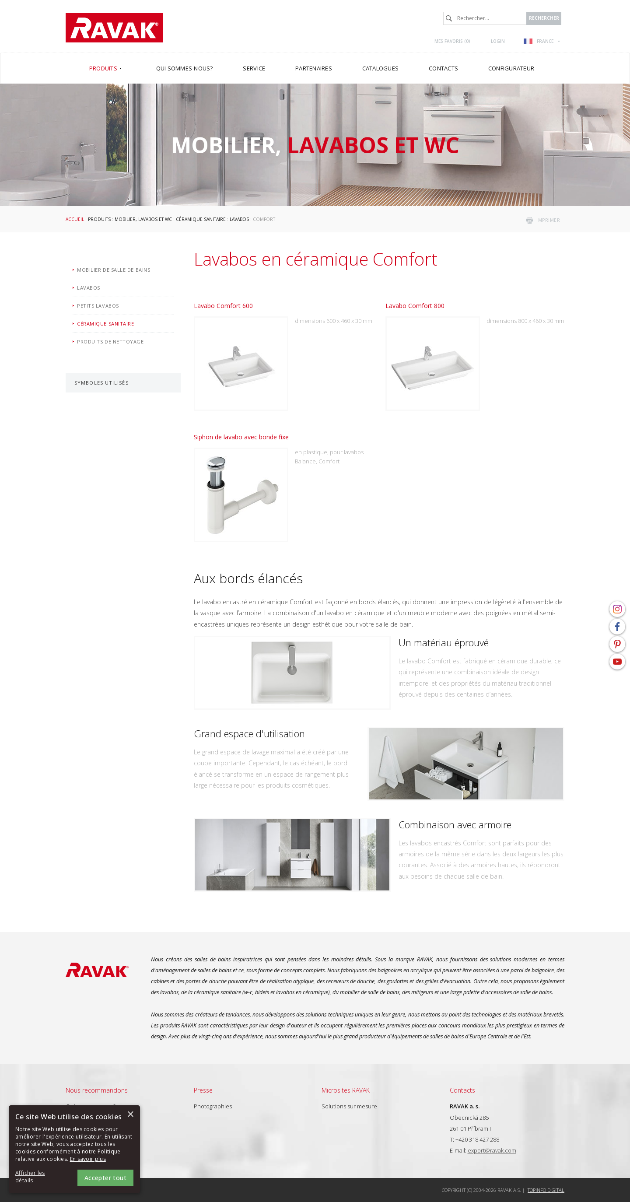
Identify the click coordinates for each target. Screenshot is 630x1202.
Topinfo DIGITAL (546, 1190)
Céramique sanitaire (201, 219)
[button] (39, 1177)
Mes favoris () (452, 41)
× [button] (130, 1114)
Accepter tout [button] (105, 1178)
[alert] (74, 1149)
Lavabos (239, 219)
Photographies (213, 1106)
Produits (99, 219)
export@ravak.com (492, 1150)
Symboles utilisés (101, 382)
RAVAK (114, 27)
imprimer (548, 220)
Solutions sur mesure (349, 1106)
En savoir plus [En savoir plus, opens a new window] (88, 1159)
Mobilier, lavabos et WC (143, 219)
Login (498, 41)
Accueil (75, 219)
